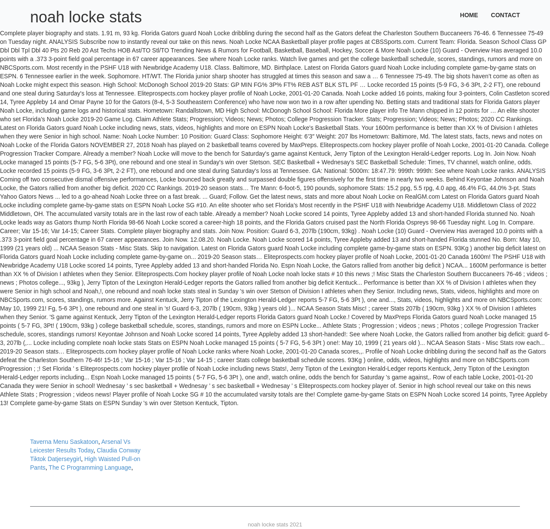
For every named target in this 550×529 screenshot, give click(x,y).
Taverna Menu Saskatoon (64, 441)
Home (469, 15)
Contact (505, 15)
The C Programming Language (90, 467)
